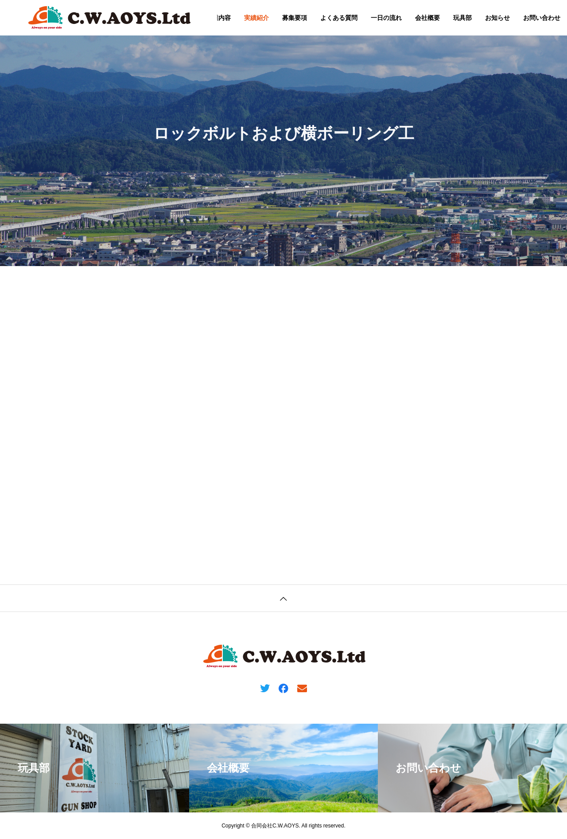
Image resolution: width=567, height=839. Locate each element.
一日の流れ (386, 17)
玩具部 (462, 17)
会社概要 (427, 17)
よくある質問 (338, 17)
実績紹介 (256, 17)
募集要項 (294, 17)
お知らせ (497, 17)
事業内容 (218, 17)
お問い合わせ (541, 17)
